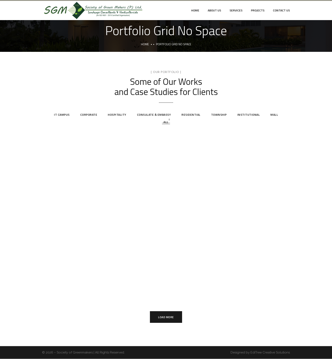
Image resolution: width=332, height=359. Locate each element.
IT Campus (62, 114)
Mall (274, 114)
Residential (191, 114)
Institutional (248, 114)
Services (236, 10)
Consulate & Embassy (154, 114)
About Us (214, 10)
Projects (257, 10)
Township (219, 114)
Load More (166, 317)
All (166, 122)
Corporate (88, 114)
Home (195, 10)
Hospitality (117, 114)
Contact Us (281, 10)
